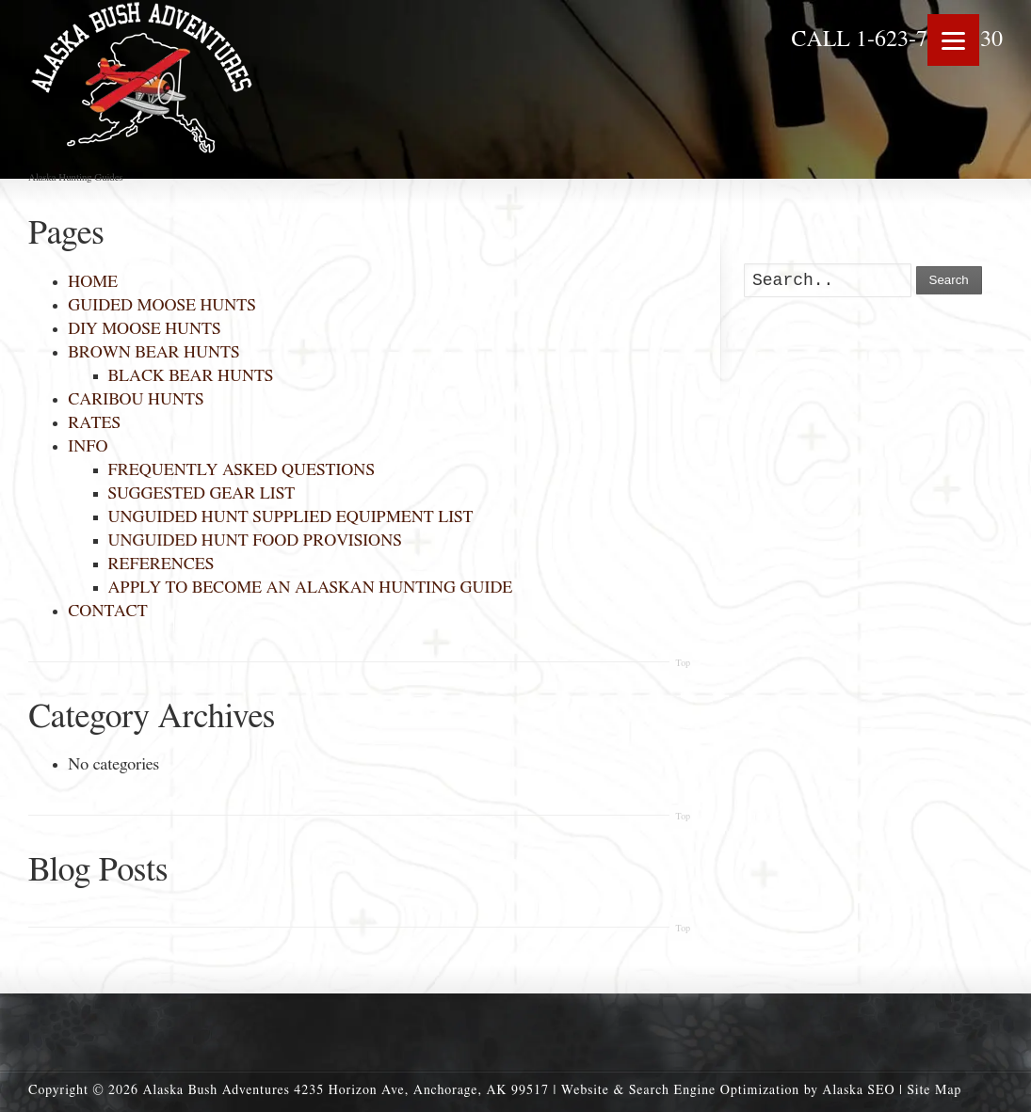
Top (682, 663)
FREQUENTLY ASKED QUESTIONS (241, 470)
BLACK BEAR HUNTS (191, 376)
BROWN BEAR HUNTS (153, 352)
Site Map (934, 1090)
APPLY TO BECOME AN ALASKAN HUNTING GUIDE (310, 588)
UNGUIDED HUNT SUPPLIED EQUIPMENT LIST (291, 517)
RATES (94, 423)
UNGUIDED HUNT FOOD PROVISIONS (255, 540)
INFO (87, 446)
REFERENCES (161, 564)
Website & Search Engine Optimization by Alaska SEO (728, 1090)
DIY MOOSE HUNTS (144, 329)
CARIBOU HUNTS (135, 399)
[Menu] (953, 40)
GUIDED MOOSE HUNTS (161, 305)
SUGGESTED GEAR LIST (202, 493)
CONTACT (107, 611)
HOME (93, 282)
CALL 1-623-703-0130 (897, 39)
